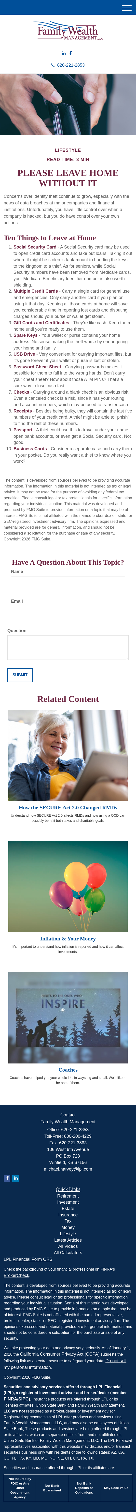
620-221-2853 (68, 65)
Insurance (68, 1214)
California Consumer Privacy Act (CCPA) (60, 1354)
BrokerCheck (16, 1275)
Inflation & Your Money (68, 939)
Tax (68, 1221)
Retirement (68, 1196)
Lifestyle (68, 1233)
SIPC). (25, 1399)
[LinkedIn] (64, 53)
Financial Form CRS (32, 1259)
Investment (68, 1202)
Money (68, 1227)
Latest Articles (68, 1240)
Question (17, 630)
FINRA (10, 1399)
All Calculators (68, 1252)
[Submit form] (20, 675)
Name (17, 571)
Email (17, 601)
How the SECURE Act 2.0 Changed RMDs (68, 807)
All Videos (68, 1246)
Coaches (68, 1070)
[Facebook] (70, 53)
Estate (68, 1208)
